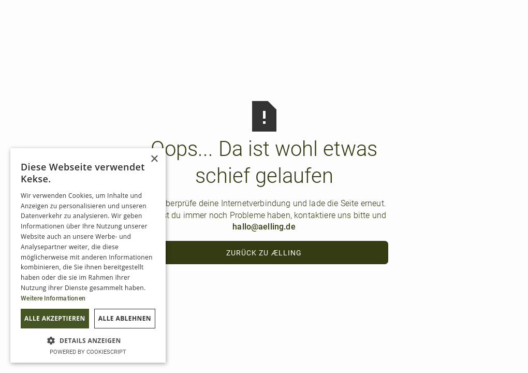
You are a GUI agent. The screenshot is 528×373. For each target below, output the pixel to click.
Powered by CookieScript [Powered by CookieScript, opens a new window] (88, 352)
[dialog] (88, 255)
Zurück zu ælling (264, 253)
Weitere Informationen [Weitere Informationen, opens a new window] (53, 298)
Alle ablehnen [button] (124, 318)
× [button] (154, 159)
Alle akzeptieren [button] (54, 318)
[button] (88, 340)
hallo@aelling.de (264, 227)
